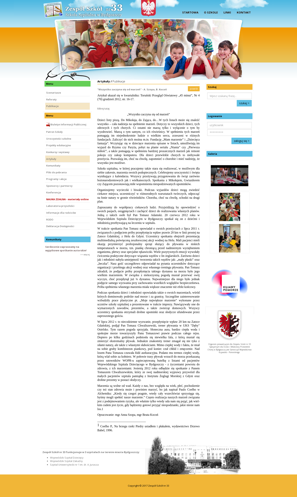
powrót (194, 88)
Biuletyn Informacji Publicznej (66, 125)
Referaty (51, 99)
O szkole (211, 12)
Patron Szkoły (54, 132)
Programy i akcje (56, 179)
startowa (190, 12)
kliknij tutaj (103, 108)
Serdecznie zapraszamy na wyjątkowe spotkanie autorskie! (66, 248)
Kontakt (244, 12)
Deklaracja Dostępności (60, 226)
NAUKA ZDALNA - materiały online (67, 199)
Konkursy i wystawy (58, 152)
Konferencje (53, 192)
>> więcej (85, 254)
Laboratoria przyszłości (60, 206)
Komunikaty (53, 165)
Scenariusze (53, 92)
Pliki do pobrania (56, 172)
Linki (227, 12)
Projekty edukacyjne (58, 145)
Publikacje (52, 106)
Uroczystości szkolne (58, 138)
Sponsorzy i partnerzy (59, 186)
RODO (49, 219)
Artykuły (51, 159)
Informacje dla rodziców (61, 212)
